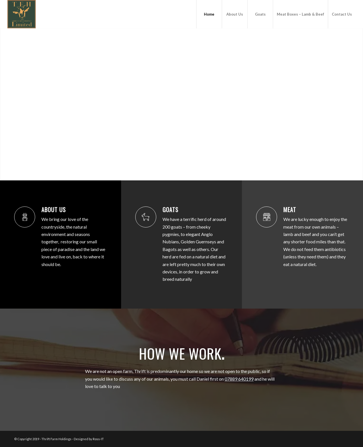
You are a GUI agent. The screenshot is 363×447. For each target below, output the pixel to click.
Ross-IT (98, 439)
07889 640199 (239, 378)
